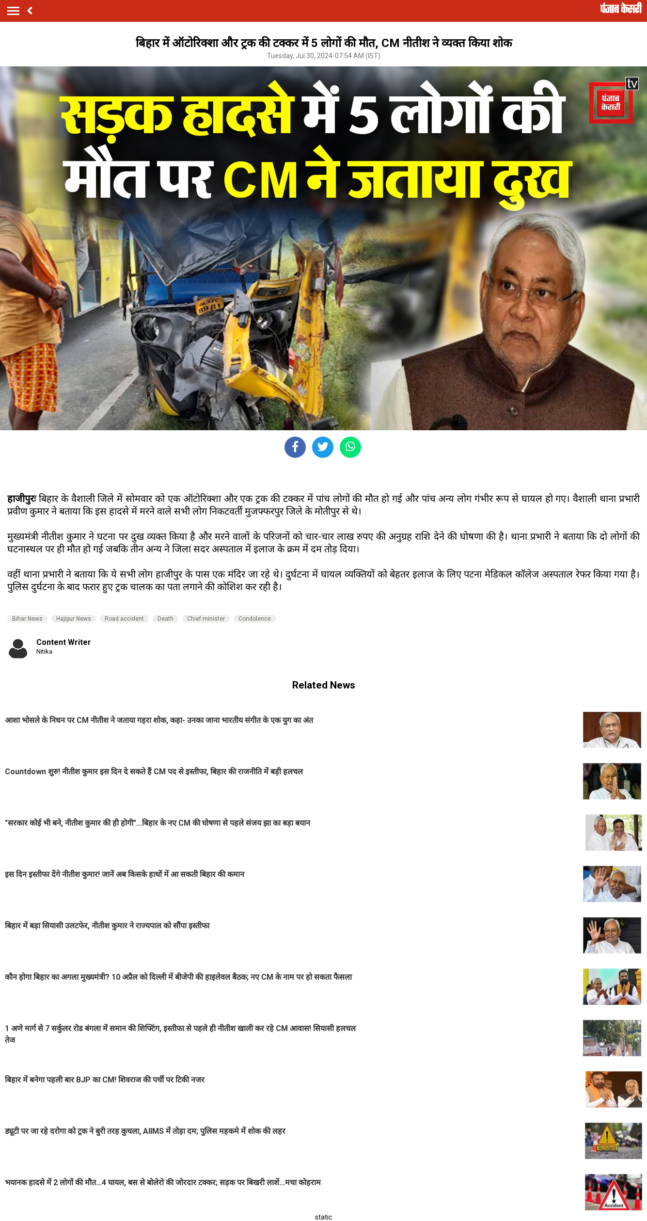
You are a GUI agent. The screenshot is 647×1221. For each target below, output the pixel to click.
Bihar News (27, 618)
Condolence (254, 618)
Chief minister (206, 618)
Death (166, 618)
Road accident (124, 618)
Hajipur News (73, 618)
